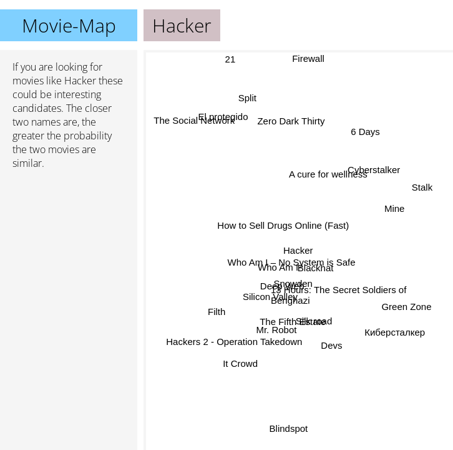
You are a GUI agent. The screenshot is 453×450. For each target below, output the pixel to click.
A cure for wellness (332, 180)
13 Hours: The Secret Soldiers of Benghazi (338, 297)
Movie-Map (69, 25)
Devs (332, 344)
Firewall (308, 58)
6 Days (363, 129)
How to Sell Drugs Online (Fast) (283, 225)
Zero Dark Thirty (287, 121)
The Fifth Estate (293, 321)
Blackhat (316, 263)
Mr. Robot (276, 331)
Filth (218, 316)
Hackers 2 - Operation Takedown (233, 340)
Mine (394, 206)
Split (247, 97)
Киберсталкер (395, 330)
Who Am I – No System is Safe (292, 262)
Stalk (422, 186)
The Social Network (194, 119)
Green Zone (406, 310)
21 (231, 58)
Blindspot (286, 428)
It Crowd (239, 363)
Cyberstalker (374, 168)
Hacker (298, 250)
